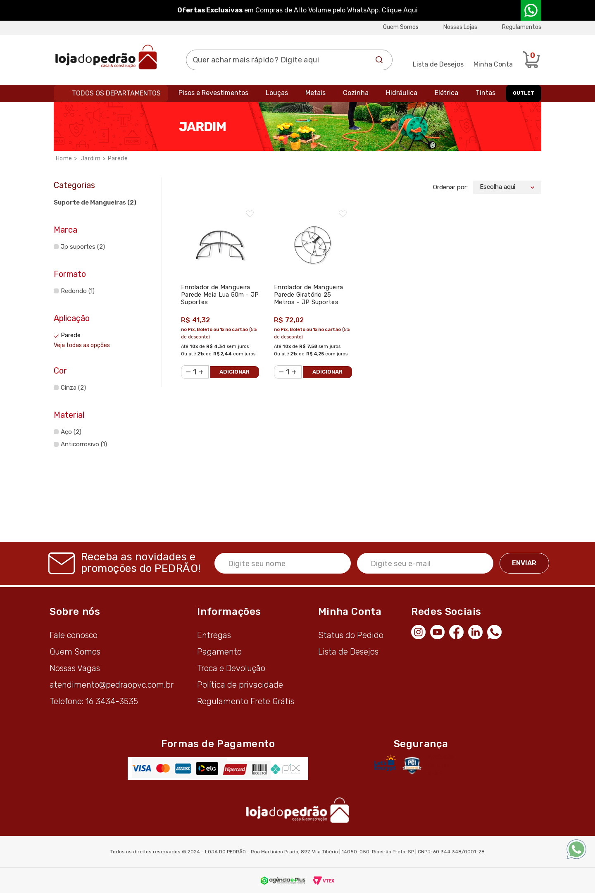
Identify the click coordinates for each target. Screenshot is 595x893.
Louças (277, 93)
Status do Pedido (350, 635)
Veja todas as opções (82, 345)
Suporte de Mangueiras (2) (95, 202)
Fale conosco (74, 635)
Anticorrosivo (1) (84, 444)
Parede (118, 158)
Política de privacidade (240, 685)
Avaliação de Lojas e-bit (441, 765)
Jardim (90, 158)
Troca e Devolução (231, 668)
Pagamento (219, 652)
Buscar (379, 60)
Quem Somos (401, 27)
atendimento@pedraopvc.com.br (112, 685)
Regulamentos (521, 27)
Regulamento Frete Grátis (245, 701)
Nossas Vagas (75, 668)
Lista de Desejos (438, 64)
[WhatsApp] (496, 631)
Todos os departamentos (116, 93)
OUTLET (523, 93)
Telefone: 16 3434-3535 (94, 701)
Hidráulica (401, 93)
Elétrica (446, 93)
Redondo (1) (78, 291)
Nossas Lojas (460, 27)
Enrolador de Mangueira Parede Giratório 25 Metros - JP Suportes (308, 294)
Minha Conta (493, 64)
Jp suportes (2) (83, 246)
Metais (315, 93)
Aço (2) (71, 432)
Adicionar (234, 372)
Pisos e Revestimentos (213, 93)
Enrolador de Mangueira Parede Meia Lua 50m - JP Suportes (220, 294)
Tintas (485, 93)
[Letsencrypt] (385, 763)
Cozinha (356, 93)
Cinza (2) (73, 387)
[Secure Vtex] (411, 765)
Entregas (214, 635)
